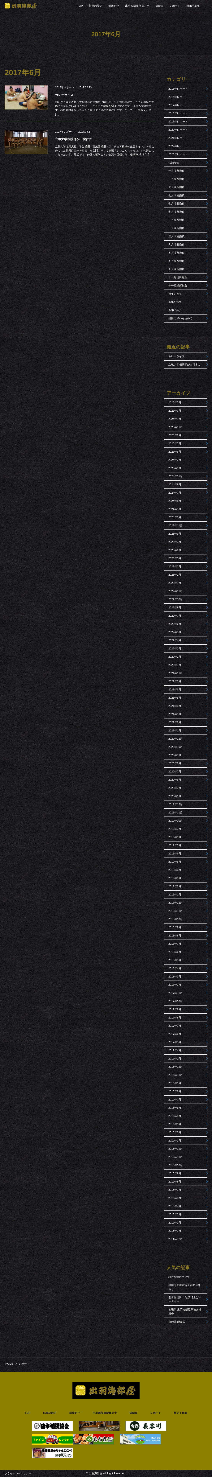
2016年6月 (174, 1107)
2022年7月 (174, 615)
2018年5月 (174, 960)
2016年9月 (174, 1083)
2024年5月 (174, 500)
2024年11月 (175, 476)
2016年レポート (178, 96)
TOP (80, 5)
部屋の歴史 (95, 5)
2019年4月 (174, 869)
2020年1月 (174, 796)
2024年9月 (174, 484)
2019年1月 (174, 894)
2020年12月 (175, 738)
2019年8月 (174, 837)
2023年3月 (174, 566)
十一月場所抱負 (177, 277)
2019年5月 (174, 861)
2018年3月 (174, 976)
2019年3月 (174, 878)
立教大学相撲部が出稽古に (184, 364)
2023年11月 (175, 525)
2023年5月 (174, 558)
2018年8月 (174, 935)
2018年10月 (175, 919)
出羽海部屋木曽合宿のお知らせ (184, 1287)
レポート (175, 5)
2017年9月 (174, 1009)
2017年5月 (174, 1042)
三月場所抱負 (176, 219)
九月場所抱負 (176, 244)
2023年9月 (174, 533)
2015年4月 (174, 1206)
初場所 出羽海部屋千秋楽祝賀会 (184, 1311)
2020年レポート (178, 129)
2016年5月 (174, 1115)
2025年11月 (175, 427)
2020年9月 (174, 755)
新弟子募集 (193, 5)
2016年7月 (174, 1099)
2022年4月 (174, 640)
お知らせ (173, 162)
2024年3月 (174, 509)
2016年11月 (175, 1074)
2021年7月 (174, 681)
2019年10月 (175, 820)
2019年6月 (174, 853)
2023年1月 (174, 582)
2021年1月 (174, 730)
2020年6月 (174, 779)
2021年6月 (174, 689)
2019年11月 (175, 812)
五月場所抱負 (176, 252)
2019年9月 (174, 828)
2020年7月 (174, 771)
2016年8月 (174, 1091)
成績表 (159, 5)
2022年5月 (174, 632)
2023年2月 (174, 574)
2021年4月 (174, 705)
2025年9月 (174, 435)
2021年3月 (174, 714)
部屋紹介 (113, 5)
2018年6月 (174, 951)
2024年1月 (174, 517)
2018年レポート (178, 113)
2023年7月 (174, 541)
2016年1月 (174, 1140)
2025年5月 (174, 451)
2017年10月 (175, 1001)
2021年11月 (175, 673)
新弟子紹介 (175, 310)
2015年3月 (174, 1214)
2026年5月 (174, 402)
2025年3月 (174, 459)
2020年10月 (175, 746)
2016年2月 (174, 1132)
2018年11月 (175, 910)
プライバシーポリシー (18, 1473)
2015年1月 (174, 1230)
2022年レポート (178, 146)
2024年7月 (174, 492)
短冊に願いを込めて (180, 318)
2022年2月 (174, 656)
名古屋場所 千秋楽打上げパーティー (184, 1299)
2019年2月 (174, 886)
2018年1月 (174, 984)
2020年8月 (174, 763)
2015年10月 (175, 1165)
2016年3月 (174, 1124)
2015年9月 (174, 1173)
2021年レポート (178, 137)
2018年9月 (174, 927)
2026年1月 (174, 418)
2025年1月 (174, 468)
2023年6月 (174, 550)
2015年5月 (174, 1197)
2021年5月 (174, 697)
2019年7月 (174, 845)
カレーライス (176, 356)
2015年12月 (175, 1148)
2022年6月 (174, 623)
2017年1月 (174, 1058)
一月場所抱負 (176, 170)
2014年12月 (175, 1238)
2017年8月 (174, 1017)
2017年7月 (174, 1025)
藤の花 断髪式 (176, 1321)
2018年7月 (174, 943)
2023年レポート (178, 154)
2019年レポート (178, 121)
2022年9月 (174, 607)
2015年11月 (175, 1156)
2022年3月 (174, 648)
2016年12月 (175, 1066)
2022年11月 (175, 591)
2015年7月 (174, 1189)
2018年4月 (174, 968)
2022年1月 (174, 664)
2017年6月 (174, 1033)
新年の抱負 (175, 293)
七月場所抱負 (176, 187)
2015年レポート (178, 88)
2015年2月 (174, 1222)
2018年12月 (175, 902)
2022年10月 (175, 599)
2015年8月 (174, 1181)
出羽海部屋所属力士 (137, 5)
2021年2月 (174, 722)
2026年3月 (174, 410)
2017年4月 (174, 1050)
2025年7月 (174, 443)
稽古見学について (179, 1276)
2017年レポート (64, 87)
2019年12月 (175, 804)
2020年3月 (174, 787)
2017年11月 (175, 992)
